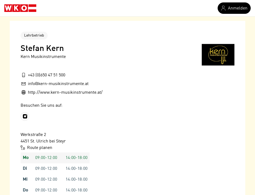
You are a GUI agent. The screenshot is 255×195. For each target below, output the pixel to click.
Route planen (36, 147)
